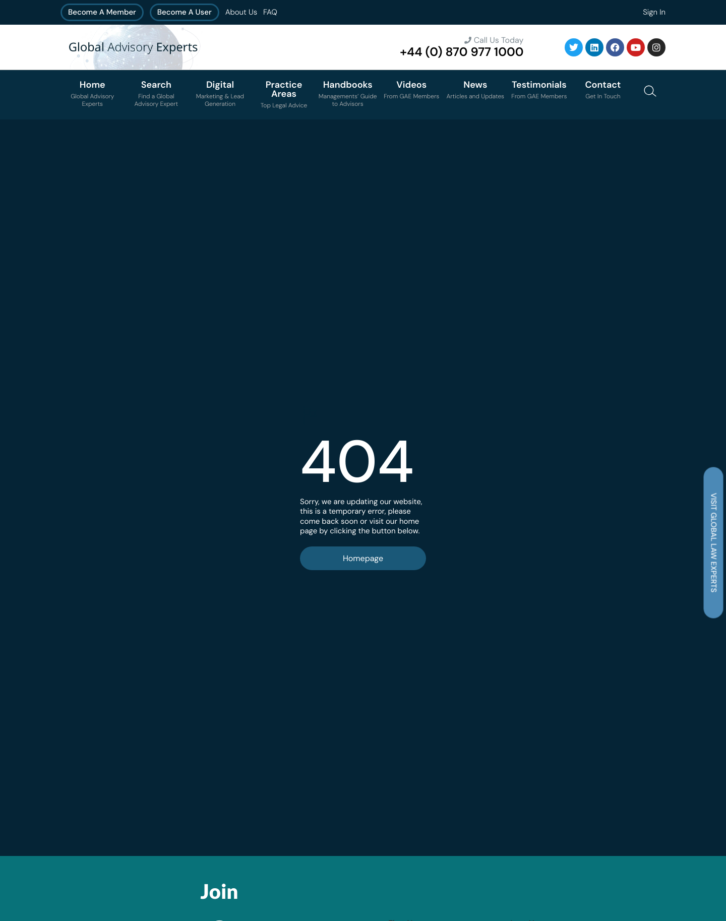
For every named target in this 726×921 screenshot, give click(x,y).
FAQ (270, 12)
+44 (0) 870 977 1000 (461, 52)
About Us (241, 12)
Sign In (654, 12)
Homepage (363, 558)
